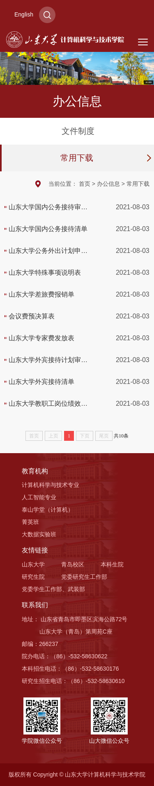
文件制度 (78, 131)
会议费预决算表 (32, 316)
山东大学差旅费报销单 (41, 294)
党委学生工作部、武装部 (53, 589)
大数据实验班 (39, 534)
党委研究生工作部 (84, 576)
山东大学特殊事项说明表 (45, 272)
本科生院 (112, 564)
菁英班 (30, 522)
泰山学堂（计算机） (48, 509)
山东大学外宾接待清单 (41, 381)
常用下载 (76, 157)
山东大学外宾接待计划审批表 (48, 363)
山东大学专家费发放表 (41, 338)
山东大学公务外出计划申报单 (48, 254)
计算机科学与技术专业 (50, 485)
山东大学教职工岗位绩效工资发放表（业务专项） (48, 407)
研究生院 (33, 576)
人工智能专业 (39, 497)
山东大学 (33, 564)
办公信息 (108, 183)
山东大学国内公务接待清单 (48, 228)
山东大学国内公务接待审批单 (48, 211)
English (23, 14)
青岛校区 (72, 564)
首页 (84, 183)
